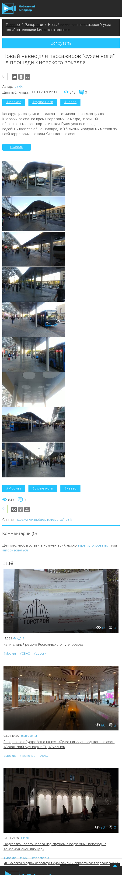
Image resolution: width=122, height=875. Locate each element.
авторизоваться (15, 550)
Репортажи (34, 24)
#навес (70, 102)
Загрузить (61, 43)
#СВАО (25, 653)
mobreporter (29, 736)
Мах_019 (18, 638)
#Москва (13, 102)
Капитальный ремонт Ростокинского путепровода (43, 644)
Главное (13, 24)
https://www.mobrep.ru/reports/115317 (44, 519)
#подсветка (40, 858)
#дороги (40, 653)
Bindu (18, 86)
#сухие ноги (42, 102)
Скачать (16, 147)
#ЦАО (24, 858)
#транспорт (28, 756)
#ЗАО (44, 756)
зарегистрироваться (94, 545)
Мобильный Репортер (18, 8)
